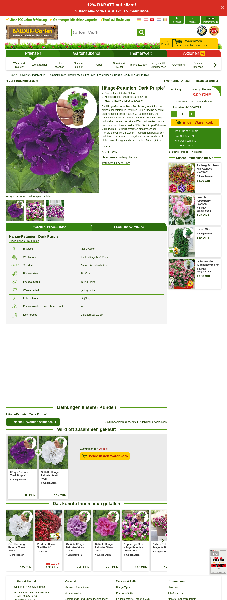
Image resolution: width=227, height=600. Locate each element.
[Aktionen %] (178, 65)
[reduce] (174, 114)
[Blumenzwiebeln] (139, 65)
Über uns (173, 507)
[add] (192, 114)
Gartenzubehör (86, 53)
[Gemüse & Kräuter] (119, 65)
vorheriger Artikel (178, 80)
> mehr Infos (137, 11)
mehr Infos (174, 152)
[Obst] (99, 65)
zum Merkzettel (166, 42)
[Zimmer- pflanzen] (198, 65)
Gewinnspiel (123, 524)
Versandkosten (73, 512)
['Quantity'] (182, 114)
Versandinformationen (77, 507)
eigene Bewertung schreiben (33, 341)
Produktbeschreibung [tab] (129, 226)
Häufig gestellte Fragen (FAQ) (133, 518)
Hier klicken (24, 241)
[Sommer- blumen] (79, 65)
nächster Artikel (207, 80)
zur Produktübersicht (23, 80)
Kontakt (192, 22)
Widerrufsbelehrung (137, 581)
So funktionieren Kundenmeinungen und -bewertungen (136, 341)
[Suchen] (141, 32)
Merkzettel (197, 152)
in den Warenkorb (194, 122)
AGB (46, 581)
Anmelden (176, 22)
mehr (107, 146)
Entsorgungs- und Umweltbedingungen (87, 518)
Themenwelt (140, 53)
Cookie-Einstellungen (91, 581)
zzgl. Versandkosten (202, 101)
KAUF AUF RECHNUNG (186, 141)
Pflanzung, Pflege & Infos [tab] (49, 226)
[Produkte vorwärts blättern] (162, 460)
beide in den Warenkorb (105, 376)
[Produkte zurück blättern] (10, 460)
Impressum (114, 581)
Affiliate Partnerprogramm (182, 518)
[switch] (210, 20)
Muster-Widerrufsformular (168, 581)
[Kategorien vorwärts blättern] (215, 65)
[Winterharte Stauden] (20, 65)
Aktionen (194, 53)
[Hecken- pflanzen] (59, 65)
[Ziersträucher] (40, 65)
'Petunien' (116, 163)
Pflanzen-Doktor (125, 512)
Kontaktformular (37, 506)
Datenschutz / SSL (64, 581)
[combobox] (104, 32)
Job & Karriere (176, 512)
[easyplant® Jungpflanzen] (159, 65)
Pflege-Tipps (123, 507)
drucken (184, 152)
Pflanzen (33, 53)
